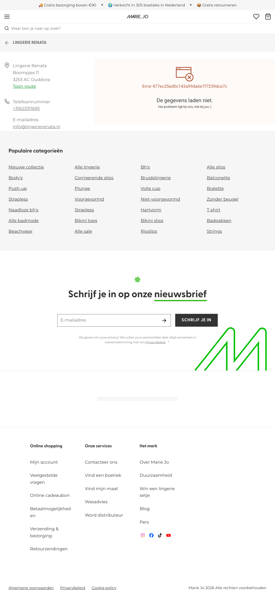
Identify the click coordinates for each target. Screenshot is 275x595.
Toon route (24, 86)
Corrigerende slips (94, 178)
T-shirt (213, 210)
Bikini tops (86, 220)
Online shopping (46, 446)
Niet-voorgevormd (160, 199)
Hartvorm (151, 210)
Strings (214, 231)
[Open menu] (7, 16)
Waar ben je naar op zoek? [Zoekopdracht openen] (32, 28)
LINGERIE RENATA (25, 42)
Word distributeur (104, 515)
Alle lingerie (87, 167)
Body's (16, 178)
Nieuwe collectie (26, 167)
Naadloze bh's (24, 210)
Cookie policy (103, 587)
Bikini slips (152, 220)
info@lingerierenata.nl (36, 126)
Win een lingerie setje (157, 492)
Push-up (18, 188)
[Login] (256, 16)
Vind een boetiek (103, 475)
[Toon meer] (168, 342)
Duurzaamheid (156, 475)
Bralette (215, 188)
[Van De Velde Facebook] (151, 536)
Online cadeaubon (50, 495)
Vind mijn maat (101, 488)
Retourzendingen (49, 549)
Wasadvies (96, 502)
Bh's (145, 167)
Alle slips (216, 167)
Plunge (82, 188)
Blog (145, 509)
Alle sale (83, 231)
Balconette (218, 178)
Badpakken (219, 220)
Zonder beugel (222, 199)
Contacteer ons (101, 462)
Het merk (148, 446)
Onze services (98, 446)
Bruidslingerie (156, 178)
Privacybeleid (155, 342)
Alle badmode (24, 220)
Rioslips (149, 231)
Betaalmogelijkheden (50, 512)
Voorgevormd (89, 199)
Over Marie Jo (154, 462)
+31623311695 (26, 108)
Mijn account (44, 462)
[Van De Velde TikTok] (160, 536)
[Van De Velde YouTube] (168, 536)
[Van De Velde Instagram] (143, 536)
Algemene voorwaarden (31, 587)
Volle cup (150, 188)
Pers (144, 522)
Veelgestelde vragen (44, 479)
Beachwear (21, 231)
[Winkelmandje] (268, 16)
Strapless (18, 199)
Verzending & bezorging (44, 533)
